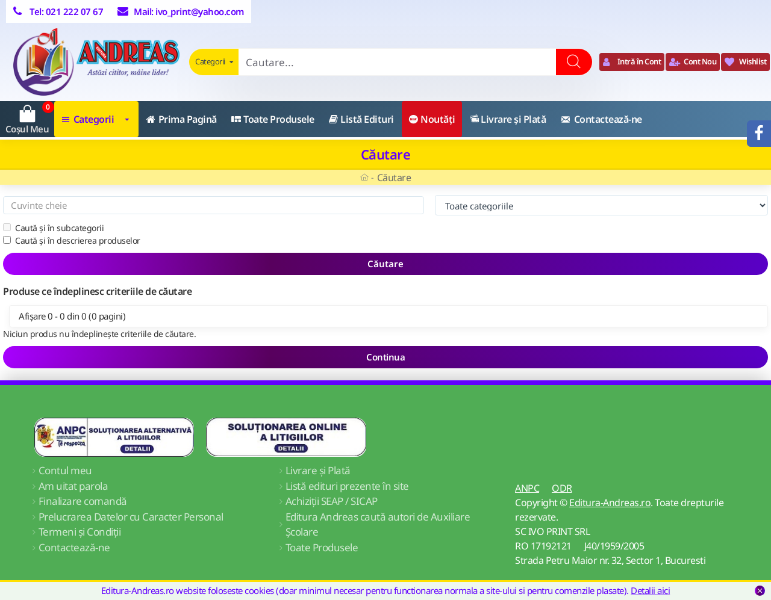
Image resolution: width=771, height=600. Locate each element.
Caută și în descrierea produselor (71, 240)
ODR (562, 488)
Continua (385, 357)
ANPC (527, 488)
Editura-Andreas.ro (610, 502)
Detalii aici (650, 590)
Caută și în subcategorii (53, 228)
